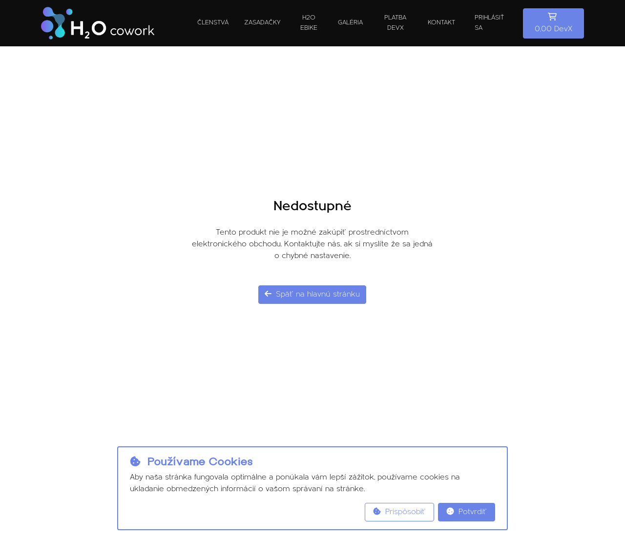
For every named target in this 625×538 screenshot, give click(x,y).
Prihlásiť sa (489, 23)
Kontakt (441, 23)
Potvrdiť (466, 511)
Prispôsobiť (399, 511)
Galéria (350, 23)
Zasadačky (262, 23)
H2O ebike (308, 23)
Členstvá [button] (213, 23)
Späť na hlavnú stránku (312, 294)
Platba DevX (395, 23)
